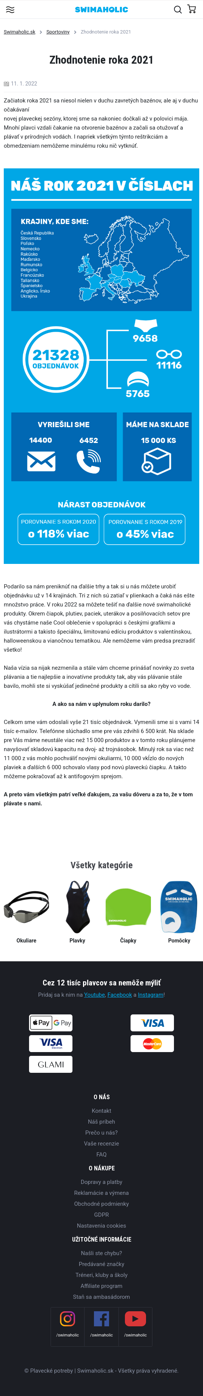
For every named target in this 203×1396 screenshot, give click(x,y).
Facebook (120, 994)
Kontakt (101, 1110)
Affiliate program (101, 1286)
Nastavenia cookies (101, 1225)
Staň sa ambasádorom (101, 1297)
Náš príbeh (101, 1121)
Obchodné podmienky (101, 1203)
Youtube (94, 994)
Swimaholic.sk (19, 32)
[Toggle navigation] (10, 9)
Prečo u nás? (101, 1132)
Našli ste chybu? (101, 1253)
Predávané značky (102, 1264)
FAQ (101, 1154)
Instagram (150, 994)
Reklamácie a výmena (101, 1193)
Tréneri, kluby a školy (101, 1275)
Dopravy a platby (101, 1182)
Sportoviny (57, 32)
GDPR (101, 1214)
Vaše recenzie (101, 1143)
